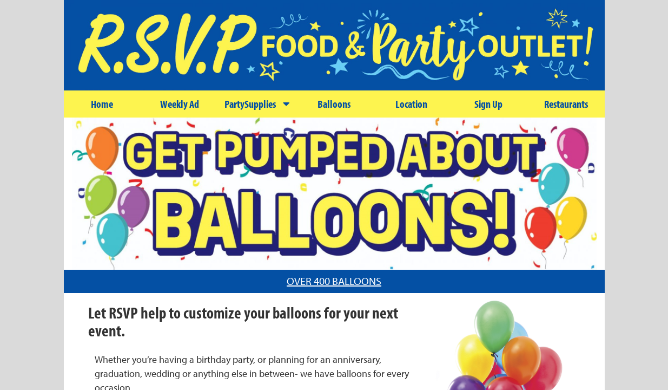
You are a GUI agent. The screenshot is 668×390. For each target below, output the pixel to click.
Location (411, 103)
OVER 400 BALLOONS (334, 281)
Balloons (334, 103)
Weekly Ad (179, 103)
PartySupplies (256, 103)
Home (102, 103)
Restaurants (566, 103)
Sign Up (488, 103)
